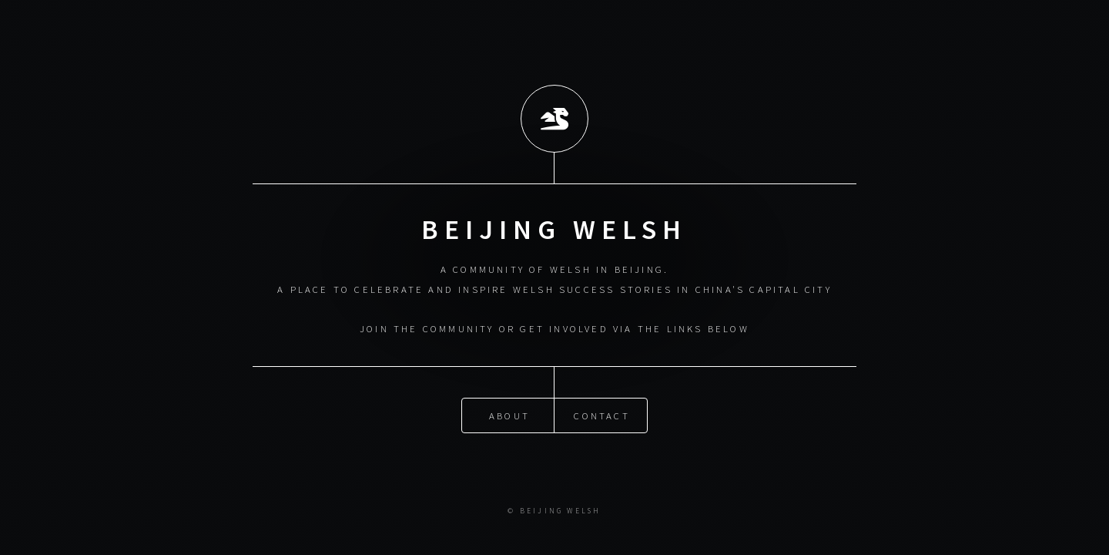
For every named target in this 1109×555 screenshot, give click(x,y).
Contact (601, 415)
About (509, 415)
